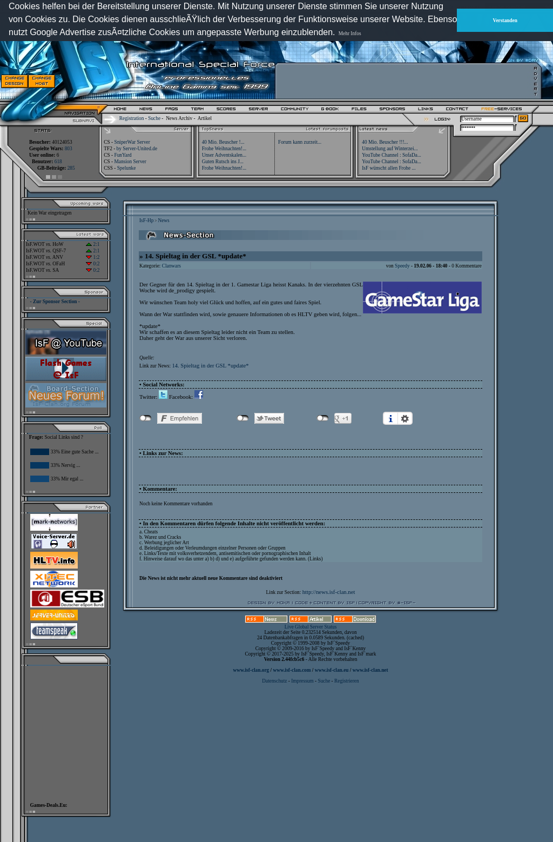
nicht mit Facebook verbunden (145, 418)
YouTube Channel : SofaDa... (391, 155)
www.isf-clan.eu (332, 670)
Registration (131, 118)
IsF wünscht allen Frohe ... (388, 168)
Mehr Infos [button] (350, 33)
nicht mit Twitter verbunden (243, 418)
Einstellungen (405, 418)
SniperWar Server (132, 142)
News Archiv (179, 118)
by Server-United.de (137, 148)
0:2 (92, 263)
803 (68, 148)
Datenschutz (275, 681)
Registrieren (346, 681)
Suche (154, 118)
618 (58, 161)
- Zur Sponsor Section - (55, 301)
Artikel (205, 118)
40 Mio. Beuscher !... (223, 142)
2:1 (92, 244)
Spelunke (126, 168)
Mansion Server (130, 161)
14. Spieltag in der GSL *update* (210, 366)
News (163, 220)
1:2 (92, 257)
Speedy (402, 266)
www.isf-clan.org (251, 670)
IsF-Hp (146, 220)
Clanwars (171, 266)
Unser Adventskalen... (224, 155)
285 (71, 168)
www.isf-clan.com (292, 670)
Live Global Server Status (311, 627)
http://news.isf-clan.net (328, 592)
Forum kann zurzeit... (299, 142)
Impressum (302, 681)
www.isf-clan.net (370, 670)
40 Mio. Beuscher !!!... (385, 142)
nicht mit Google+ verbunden (322, 418)
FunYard (122, 155)
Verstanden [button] (505, 20)
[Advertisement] (405, 81)
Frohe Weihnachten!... (224, 148)
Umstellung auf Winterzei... (389, 148)
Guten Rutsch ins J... (223, 161)
